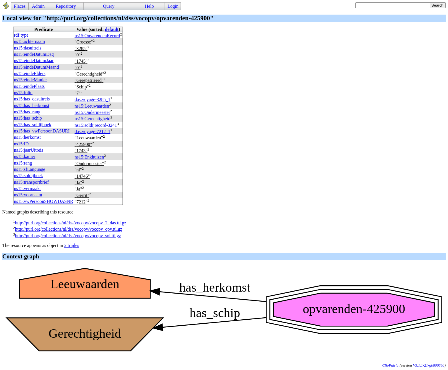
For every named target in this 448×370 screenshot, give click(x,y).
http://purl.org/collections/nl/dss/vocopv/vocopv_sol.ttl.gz (68, 235)
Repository (66, 6)
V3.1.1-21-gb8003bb (428, 365)
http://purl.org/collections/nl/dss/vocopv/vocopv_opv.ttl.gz (68, 229)
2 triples (71, 245)
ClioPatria (390, 365)
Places (20, 6)
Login (172, 6)
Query (109, 6)
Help (149, 6)
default (112, 29)
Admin (38, 6)
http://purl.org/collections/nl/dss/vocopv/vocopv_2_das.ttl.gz (70, 222)
